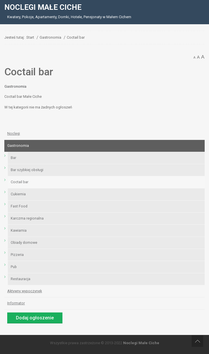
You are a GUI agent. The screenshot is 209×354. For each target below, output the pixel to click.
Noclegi (13, 134)
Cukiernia (18, 194)
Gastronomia (15, 86)
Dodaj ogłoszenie (35, 318)
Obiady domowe (24, 243)
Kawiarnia (19, 230)
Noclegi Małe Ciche (141, 343)
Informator (16, 303)
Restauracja (20, 279)
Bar (13, 158)
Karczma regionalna (27, 218)
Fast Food (19, 206)
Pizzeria (17, 255)
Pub (14, 267)
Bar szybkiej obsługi (27, 170)
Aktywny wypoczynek (24, 291)
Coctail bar (19, 182)
